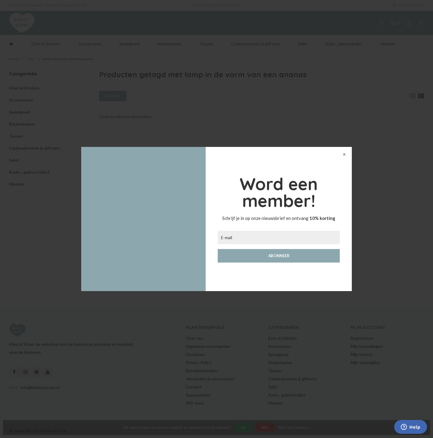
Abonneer (279, 255)
